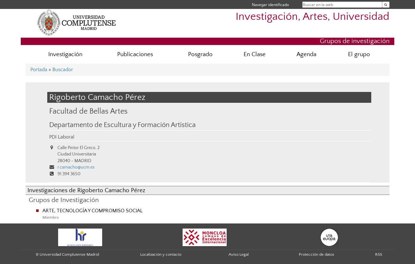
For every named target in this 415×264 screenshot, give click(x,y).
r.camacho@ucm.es (75, 167)
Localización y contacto (160, 254)
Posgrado (200, 54)
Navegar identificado (270, 4)
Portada (38, 69)
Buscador (62, 69)
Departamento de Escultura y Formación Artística (122, 125)
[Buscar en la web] (385, 5)
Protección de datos (316, 254)
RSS (378, 254)
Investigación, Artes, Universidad (312, 17)
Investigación (65, 54)
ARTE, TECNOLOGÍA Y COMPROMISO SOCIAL (92, 211)
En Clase (255, 54)
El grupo (359, 54)
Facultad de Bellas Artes (88, 111)
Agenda (306, 54)
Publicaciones (135, 54)
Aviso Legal (239, 254)
